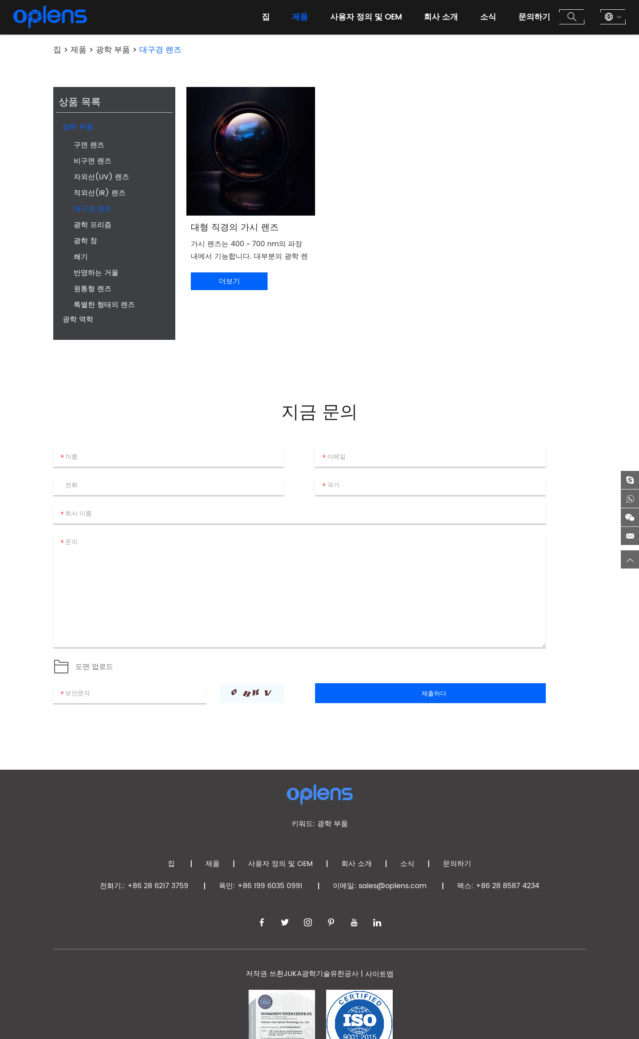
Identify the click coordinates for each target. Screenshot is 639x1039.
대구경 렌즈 (160, 49)
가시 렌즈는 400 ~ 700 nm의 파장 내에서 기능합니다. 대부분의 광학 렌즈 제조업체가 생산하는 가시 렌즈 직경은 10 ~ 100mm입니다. (249, 250)
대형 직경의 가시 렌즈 (235, 228)
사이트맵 (379, 974)
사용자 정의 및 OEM (366, 17)
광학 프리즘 (92, 225)
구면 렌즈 (89, 145)
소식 (488, 17)
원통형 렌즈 (92, 289)
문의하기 (534, 17)
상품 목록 (80, 102)
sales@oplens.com (392, 886)
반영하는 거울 (96, 273)
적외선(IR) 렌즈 (100, 193)
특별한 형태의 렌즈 (104, 305)
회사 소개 (441, 17)
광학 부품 (113, 49)
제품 (300, 17)
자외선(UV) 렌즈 (101, 177)
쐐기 (81, 257)
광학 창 (85, 241)
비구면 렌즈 (92, 161)
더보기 (229, 281)
